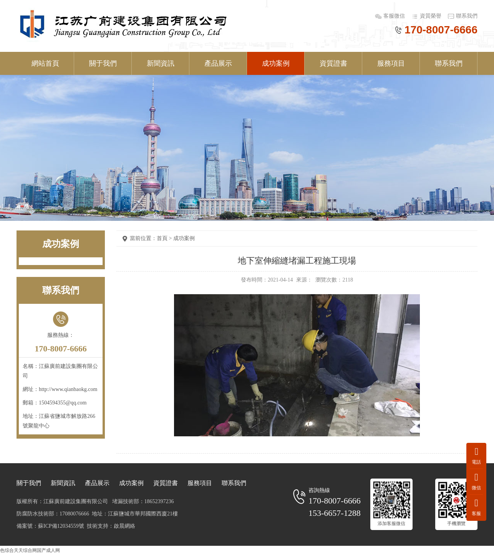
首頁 (162, 238)
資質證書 (333, 63)
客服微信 (394, 16)
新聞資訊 (160, 63)
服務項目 (391, 63)
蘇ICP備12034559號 (61, 526)
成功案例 (276, 63)
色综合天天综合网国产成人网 (30, 550)
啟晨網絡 (124, 526)
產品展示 (218, 63)
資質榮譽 (430, 16)
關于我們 (103, 63)
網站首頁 (45, 63)
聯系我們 (466, 16)
